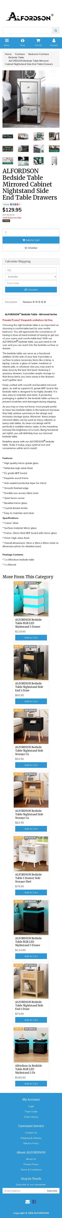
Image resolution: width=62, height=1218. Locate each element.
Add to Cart (31, 240)
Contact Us (31, 1132)
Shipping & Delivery (31, 1137)
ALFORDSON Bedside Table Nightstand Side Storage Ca (29, 751)
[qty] (31, 270)
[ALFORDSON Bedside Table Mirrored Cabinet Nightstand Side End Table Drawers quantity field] (31, 232)
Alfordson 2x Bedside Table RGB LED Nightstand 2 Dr (28, 1069)
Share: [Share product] (11, 204)
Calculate (31, 289)
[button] (31, 247)
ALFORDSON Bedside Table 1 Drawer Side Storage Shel (28, 878)
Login (31, 1106)
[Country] (31, 276)
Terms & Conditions (31, 1169)
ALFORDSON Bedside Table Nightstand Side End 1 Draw (29, 687)
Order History (31, 1116)
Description (11, 301)
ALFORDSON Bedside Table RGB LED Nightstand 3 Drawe (28, 623)
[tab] (11, 301)
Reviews (34, 301)
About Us (31, 1158)
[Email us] (27, 1201)
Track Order (31, 1111)
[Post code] (31, 283)
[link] (34, 1201)
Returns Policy (31, 1143)
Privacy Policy (31, 1164)
